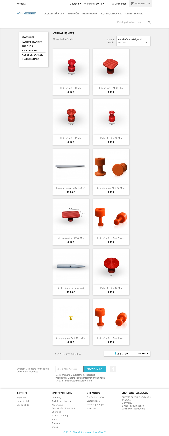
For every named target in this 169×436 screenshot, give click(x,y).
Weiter (143, 354)
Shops (55, 427)
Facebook (113, 369)
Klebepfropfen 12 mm (71, 88)
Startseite (28, 36)
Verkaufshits (23, 404)
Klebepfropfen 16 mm (71, 138)
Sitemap (56, 423)
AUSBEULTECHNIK (111, 13)
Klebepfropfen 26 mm (111, 288)
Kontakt (21, 3)
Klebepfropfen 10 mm (111, 138)
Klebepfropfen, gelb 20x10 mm (71, 338)
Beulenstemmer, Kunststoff (70, 288)
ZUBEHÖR (73, 13)
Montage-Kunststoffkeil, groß (70, 188)
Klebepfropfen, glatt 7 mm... (111, 238)
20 (126, 353)
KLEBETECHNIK (134, 13)
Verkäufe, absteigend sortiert (133, 41)
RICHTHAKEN (90, 13)
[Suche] (134, 22)
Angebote (21, 397)
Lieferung (56, 397)
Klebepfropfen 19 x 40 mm (71, 238)
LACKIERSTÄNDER (54, 13)
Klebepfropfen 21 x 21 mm (111, 88)
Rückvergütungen (95, 404)
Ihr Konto (93, 392)
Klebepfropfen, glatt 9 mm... (111, 338)
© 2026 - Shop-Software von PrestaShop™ (84, 432)
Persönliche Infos (95, 397)
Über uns (56, 411)
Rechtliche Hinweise (61, 401)
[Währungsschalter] (100, 4)
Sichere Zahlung (60, 415)
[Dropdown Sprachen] (76, 4)
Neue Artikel (23, 401)
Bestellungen (93, 400)
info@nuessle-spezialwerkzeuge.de (133, 407)
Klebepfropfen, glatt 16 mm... (111, 188)
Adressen (91, 408)
